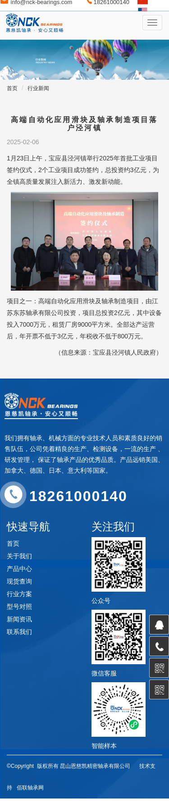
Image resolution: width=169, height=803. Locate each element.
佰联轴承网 (30, 788)
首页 (12, 88)
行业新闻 (38, 88)
